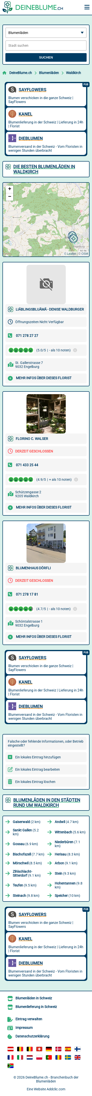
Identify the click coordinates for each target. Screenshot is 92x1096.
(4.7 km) (67, 822)
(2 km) (26, 822)
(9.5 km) (25, 885)
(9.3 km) (65, 873)
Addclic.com (56, 1089)
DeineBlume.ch (20, 73)
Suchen (46, 57)
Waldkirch (73, 73)
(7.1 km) (67, 844)
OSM (84, 253)
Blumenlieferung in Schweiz (36, 1007)
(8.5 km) (27, 863)
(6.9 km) (25, 844)
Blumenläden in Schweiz (33, 998)
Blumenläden (49, 73)
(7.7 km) (28, 854)
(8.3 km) (67, 854)
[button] (73, 238)
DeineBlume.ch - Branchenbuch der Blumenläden (52, 1079)
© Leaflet (70, 253)
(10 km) (67, 896)
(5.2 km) (26, 832)
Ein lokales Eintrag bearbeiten (37, 769)
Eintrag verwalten (28, 1019)
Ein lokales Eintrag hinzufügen (38, 757)
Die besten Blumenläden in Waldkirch (44, 169)
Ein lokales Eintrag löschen (35, 782)
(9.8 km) (68, 885)
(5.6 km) (70, 832)
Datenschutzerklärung (32, 1036)
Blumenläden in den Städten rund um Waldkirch (46, 802)
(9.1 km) (66, 863)
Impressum (24, 1028)
